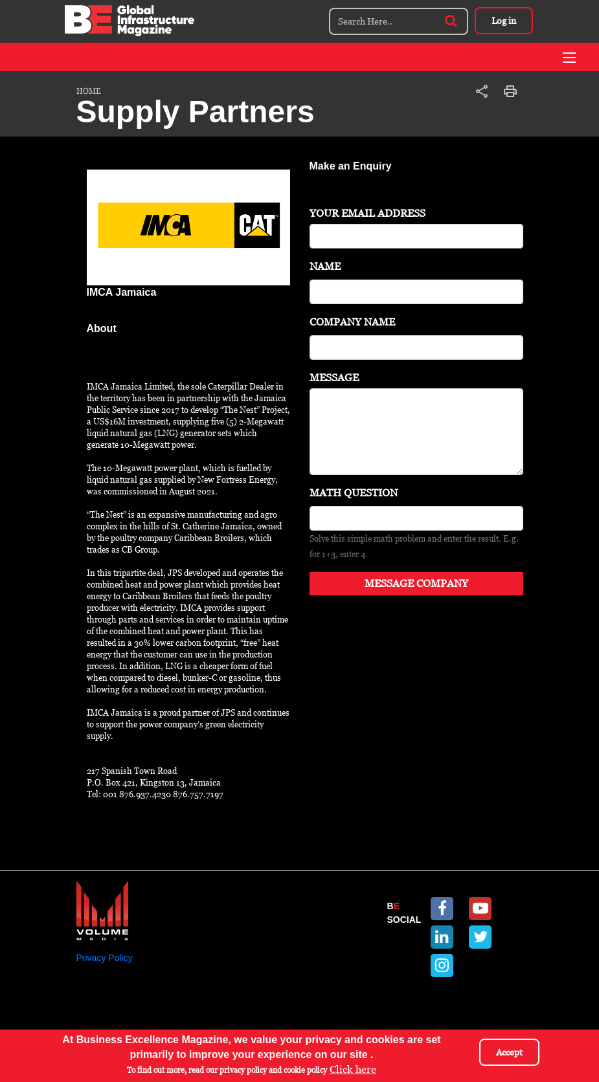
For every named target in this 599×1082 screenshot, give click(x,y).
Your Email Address (367, 213)
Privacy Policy (104, 958)
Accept (509, 1052)
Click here (353, 1069)
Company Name (352, 322)
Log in (504, 21)
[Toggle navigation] (569, 58)
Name (325, 266)
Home (88, 91)
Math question (354, 493)
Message (334, 377)
